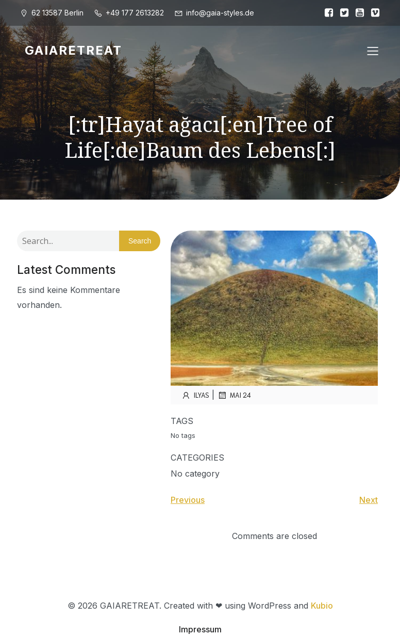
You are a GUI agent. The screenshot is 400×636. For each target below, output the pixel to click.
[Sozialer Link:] (326, 13)
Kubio (322, 605)
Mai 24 (234, 395)
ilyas (195, 395)
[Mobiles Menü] (372, 50)
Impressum (200, 629)
